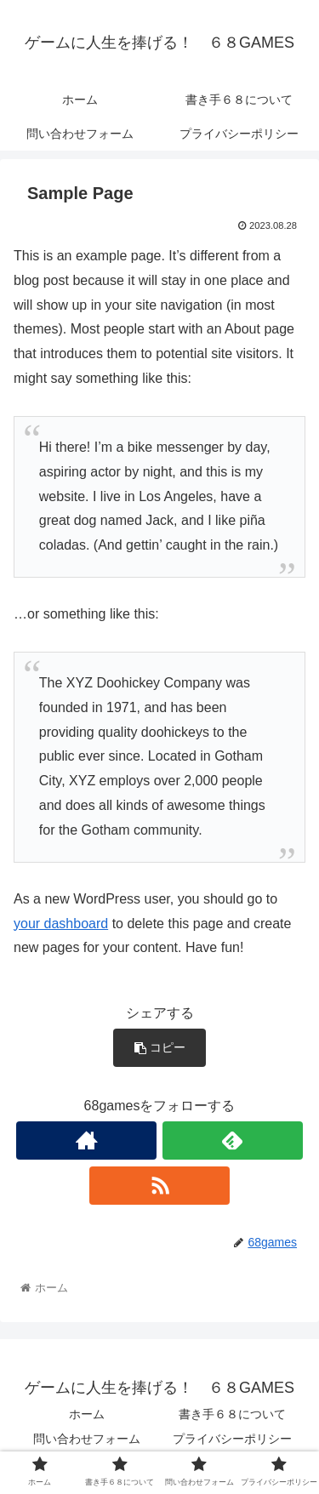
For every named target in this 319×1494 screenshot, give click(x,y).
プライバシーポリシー (232, 1439)
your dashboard (61, 923)
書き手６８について (232, 1414)
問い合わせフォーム (86, 1439)
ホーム (87, 1414)
